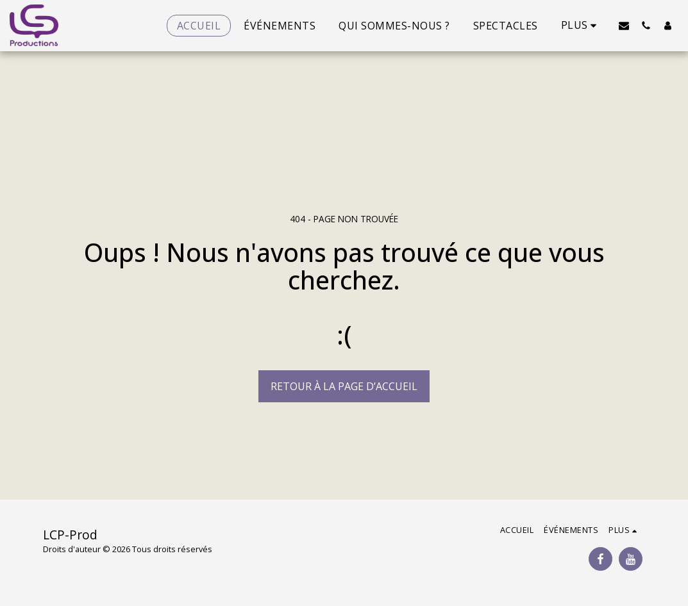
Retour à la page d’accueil (344, 386)
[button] (624, 25)
